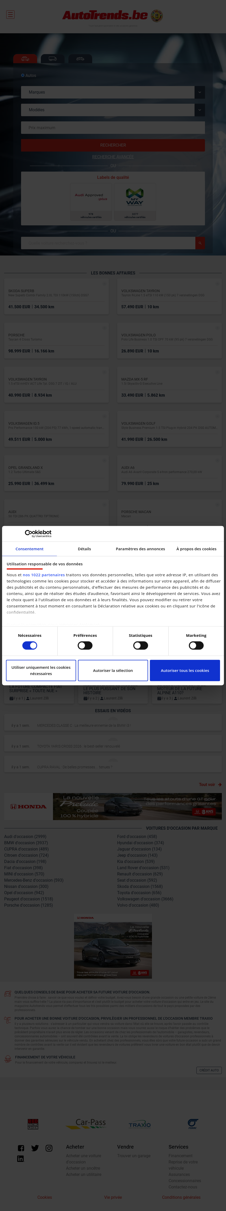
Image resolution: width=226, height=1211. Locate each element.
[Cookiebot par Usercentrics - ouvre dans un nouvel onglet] (28, 534)
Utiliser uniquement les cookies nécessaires (41, 670)
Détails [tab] (84, 548)
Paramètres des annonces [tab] (140, 548)
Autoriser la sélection (113, 670)
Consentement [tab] (30, 548)
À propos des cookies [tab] (196, 548)
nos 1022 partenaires (44, 574)
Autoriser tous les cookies (185, 670)
